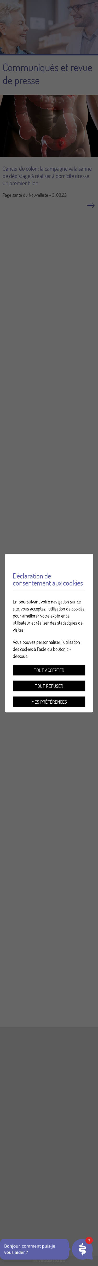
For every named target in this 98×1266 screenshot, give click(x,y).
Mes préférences (49, 702)
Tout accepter (49, 670)
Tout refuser (49, 686)
